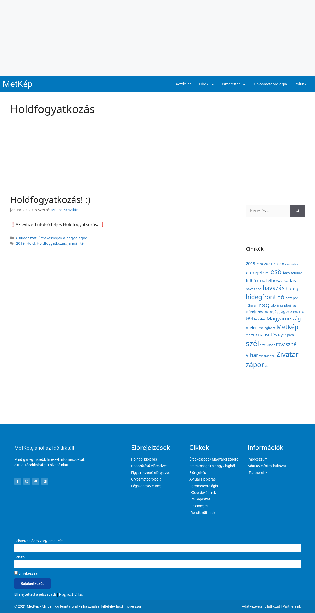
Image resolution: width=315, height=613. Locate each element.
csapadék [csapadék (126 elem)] (291, 264)
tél (82, 243)
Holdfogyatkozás (51, 243)
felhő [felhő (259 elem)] (251, 280)
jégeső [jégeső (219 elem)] (286, 311)
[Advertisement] (157, 38)
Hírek (207, 84)
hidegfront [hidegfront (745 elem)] (261, 297)
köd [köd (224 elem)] (249, 319)
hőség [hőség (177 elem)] (264, 305)
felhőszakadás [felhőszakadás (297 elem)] (281, 280)
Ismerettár (234, 84)
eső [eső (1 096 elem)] (275, 271)
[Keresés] (297, 211)
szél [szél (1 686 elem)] (252, 343)
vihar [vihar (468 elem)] (252, 355)
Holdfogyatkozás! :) (50, 199)
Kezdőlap (183, 84)
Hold (31, 243)
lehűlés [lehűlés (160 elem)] (259, 319)
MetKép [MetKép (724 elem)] (287, 327)
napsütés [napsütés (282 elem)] (267, 335)
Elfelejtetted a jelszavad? (35, 594)
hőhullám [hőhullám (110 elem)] (252, 305)
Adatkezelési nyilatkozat (261, 606)
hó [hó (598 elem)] (280, 297)
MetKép (17, 84)
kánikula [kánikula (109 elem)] (298, 312)
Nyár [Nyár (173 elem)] (282, 334)
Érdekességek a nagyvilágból (63, 238)
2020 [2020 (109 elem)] (259, 264)
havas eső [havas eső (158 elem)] (254, 289)
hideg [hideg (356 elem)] (292, 288)
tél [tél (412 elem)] (294, 344)
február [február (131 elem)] (296, 273)
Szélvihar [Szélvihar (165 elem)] (267, 345)
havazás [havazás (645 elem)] (273, 288)
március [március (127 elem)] (251, 335)
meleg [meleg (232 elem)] (252, 327)
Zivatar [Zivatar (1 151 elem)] (287, 354)
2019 (20, 243)
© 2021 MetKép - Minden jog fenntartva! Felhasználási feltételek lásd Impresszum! (79, 606)
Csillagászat (26, 238)
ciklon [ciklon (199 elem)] (279, 263)
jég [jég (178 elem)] (276, 311)
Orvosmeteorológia (270, 84)
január (73, 243)
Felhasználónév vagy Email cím (38, 541)
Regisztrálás (71, 594)
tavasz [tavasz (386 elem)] (283, 344)
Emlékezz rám (27, 573)
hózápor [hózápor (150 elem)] (291, 297)
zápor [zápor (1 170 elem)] (255, 364)
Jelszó (19, 557)
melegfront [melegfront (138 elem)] (267, 328)
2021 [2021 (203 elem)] (268, 263)
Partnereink (292, 606)
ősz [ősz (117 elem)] (267, 366)
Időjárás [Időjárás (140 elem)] (277, 305)
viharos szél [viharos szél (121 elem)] (267, 356)
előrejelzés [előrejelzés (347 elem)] (257, 272)
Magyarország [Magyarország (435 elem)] (284, 318)
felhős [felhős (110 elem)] (261, 281)
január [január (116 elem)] (268, 312)
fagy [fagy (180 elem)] (286, 272)
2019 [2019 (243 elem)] (250, 264)
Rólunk (300, 84)
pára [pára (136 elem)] (290, 335)
